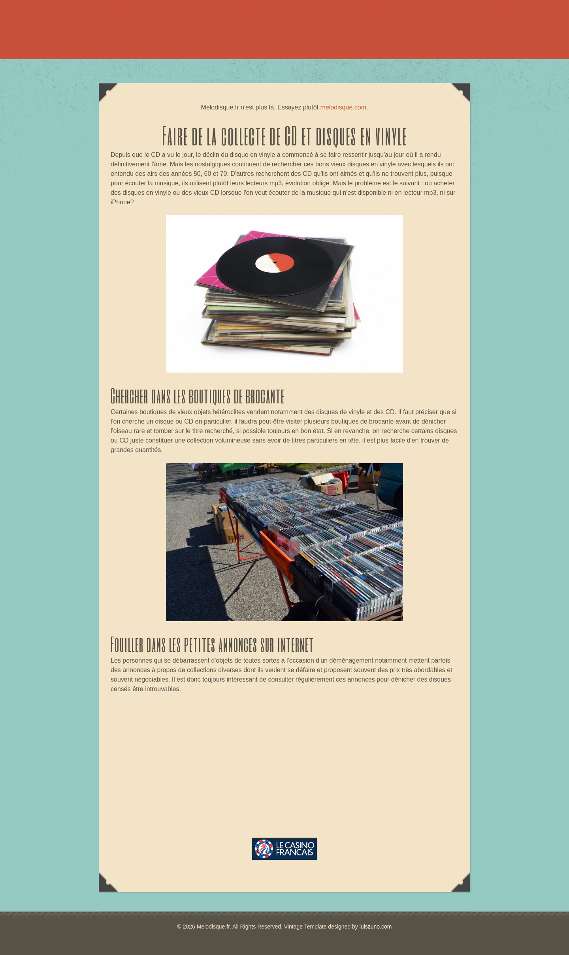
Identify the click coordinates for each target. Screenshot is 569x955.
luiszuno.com (376, 926)
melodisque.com (343, 107)
